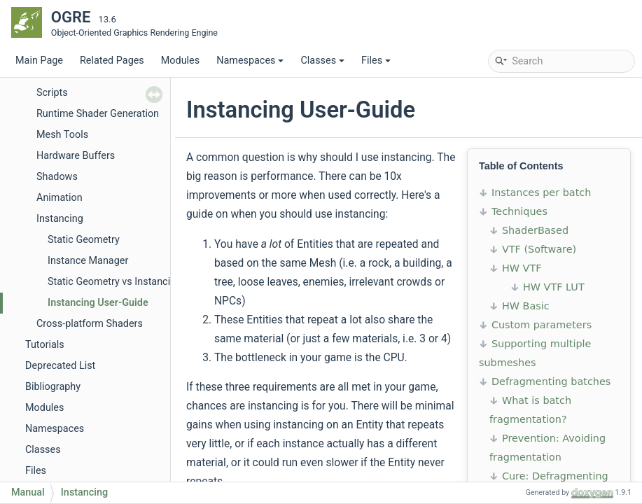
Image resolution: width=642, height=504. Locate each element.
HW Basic (526, 306)
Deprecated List (60, 366)
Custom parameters (541, 324)
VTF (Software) (539, 249)
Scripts (52, 93)
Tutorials (44, 345)
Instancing (59, 219)
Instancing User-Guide (98, 303)
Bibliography (53, 387)
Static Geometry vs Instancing (114, 282)
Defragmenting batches (550, 381)
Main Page (39, 60)
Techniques (519, 211)
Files (376, 60)
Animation (59, 198)
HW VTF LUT (554, 287)
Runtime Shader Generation (97, 114)
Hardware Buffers (75, 156)
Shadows (57, 177)
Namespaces (250, 60)
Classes (322, 60)
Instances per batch (541, 192)
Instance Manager (88, 261)
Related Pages (112, 60)
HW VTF (522, 268)
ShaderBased (535, 230)
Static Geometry (84, 240)
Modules (180, 60)
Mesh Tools (62, 135)
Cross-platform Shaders (89, 324)
